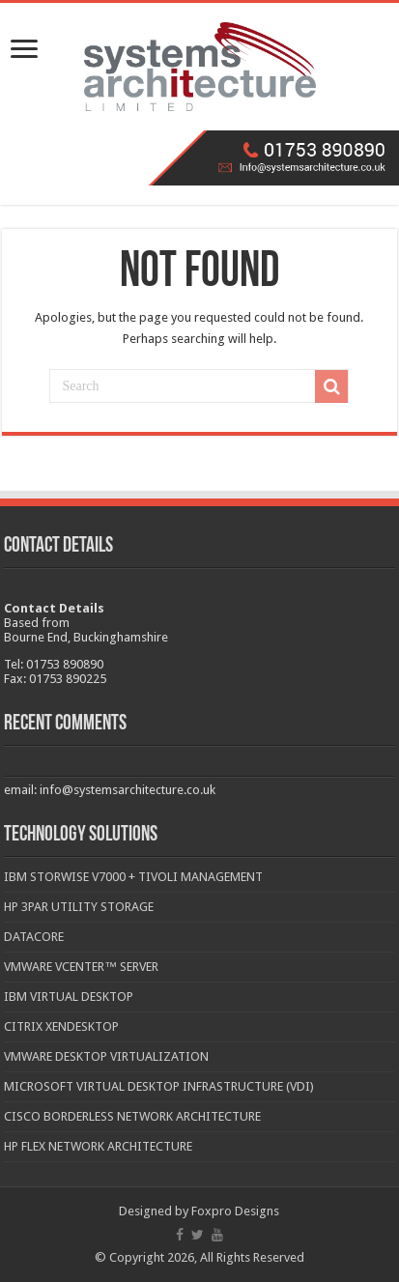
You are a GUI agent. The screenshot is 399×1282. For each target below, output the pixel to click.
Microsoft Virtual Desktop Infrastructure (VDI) (159, 1086)
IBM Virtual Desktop (68, 996)
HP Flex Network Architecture (98, 1146)
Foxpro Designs (235, 1211)
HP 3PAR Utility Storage (79, 906)
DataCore (34, 936)
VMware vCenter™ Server (81, 966)
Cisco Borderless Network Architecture (132, 1116)
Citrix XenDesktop (61, 1026)
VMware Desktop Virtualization (106, 1056)
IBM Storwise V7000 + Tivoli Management (133, 876)
